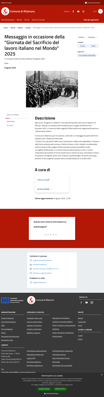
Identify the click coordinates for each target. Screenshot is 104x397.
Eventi (80, 339)
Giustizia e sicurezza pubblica (62, 321)
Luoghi (80, 335)
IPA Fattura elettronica (35, 365)
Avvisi (80, 325)
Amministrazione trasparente (62, 351)
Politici (3, 333)
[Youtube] (77, 11)
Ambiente (55, 329)
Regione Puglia (6, 2)
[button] (52, 394)
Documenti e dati (7, 340)
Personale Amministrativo (10, 336)
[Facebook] (72, 11)
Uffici (3, 325)
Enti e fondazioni (7, 329)
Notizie (20, 27)
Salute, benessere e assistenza (63, 332)
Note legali (56, 362)
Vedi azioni (92, 37)
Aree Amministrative (8, 322)
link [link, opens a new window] (71, 385)
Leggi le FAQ (31, 358)
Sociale (28, 27)
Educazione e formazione (61, 318)
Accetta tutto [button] (44, 389)
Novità (13, 27)
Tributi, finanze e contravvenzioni (63, 325)
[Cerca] (100, 11)
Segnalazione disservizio (35, 354)
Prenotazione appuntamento (37, 351)
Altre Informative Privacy (61, 358)
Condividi (82, 37)
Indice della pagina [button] (13, 115)
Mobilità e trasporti (33, 333)
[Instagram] (82, 11)
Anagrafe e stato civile (34, 318)
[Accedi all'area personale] (92, 2)
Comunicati (82, 322)
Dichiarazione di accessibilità (62, 365)
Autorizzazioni (57, 336)
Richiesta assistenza (34, 362)
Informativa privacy (59, 354)
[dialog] (52, 385)
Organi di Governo (7, 318)
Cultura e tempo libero (34, 322)
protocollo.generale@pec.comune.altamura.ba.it (18, 372)
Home (6, 27)
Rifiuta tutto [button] (60, 389)
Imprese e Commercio (34, 325)
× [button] (101, 375)
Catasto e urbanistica (34, 329)
